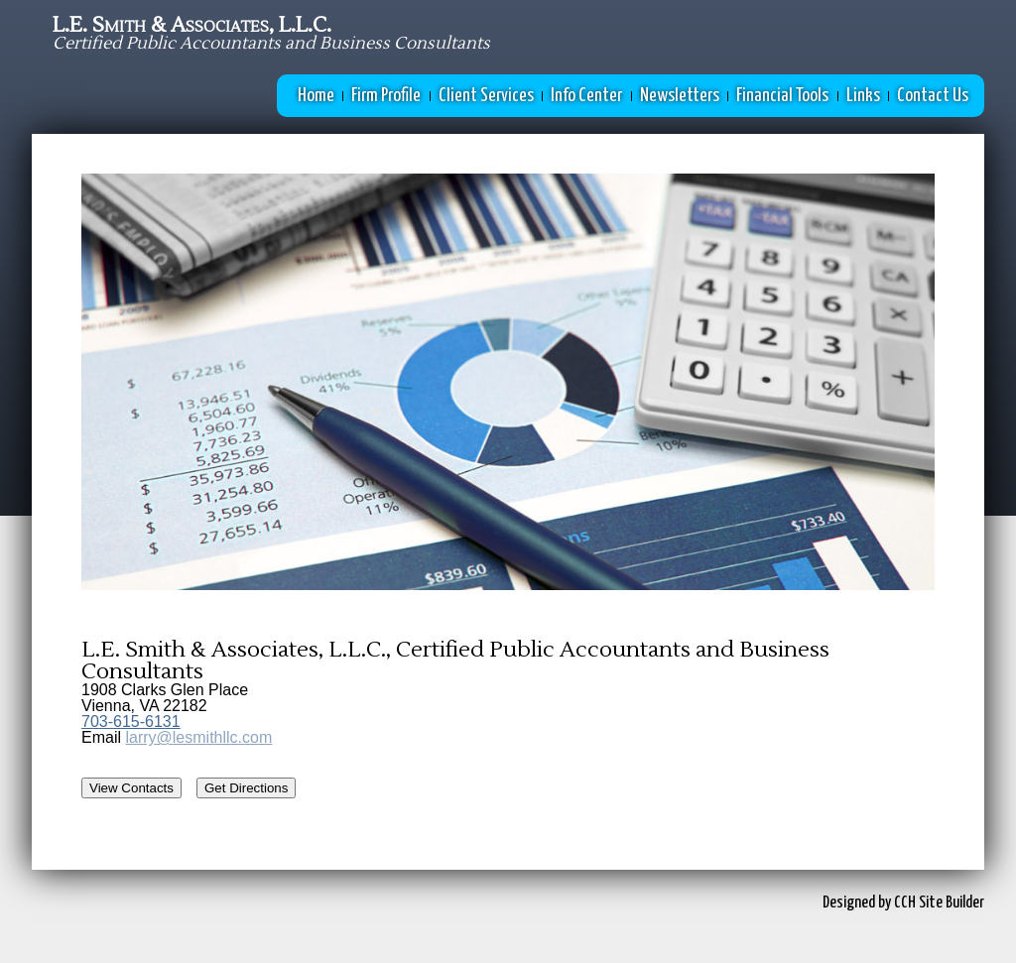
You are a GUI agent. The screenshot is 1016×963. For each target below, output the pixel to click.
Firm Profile (386, 95)
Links (863, 95)
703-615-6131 (131, 721)
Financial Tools (782, 95)
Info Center (586, 95)
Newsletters (679, 95)
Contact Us (932, 95)
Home (316, 95)
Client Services (486, 95)
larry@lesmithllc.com (198, 737)
